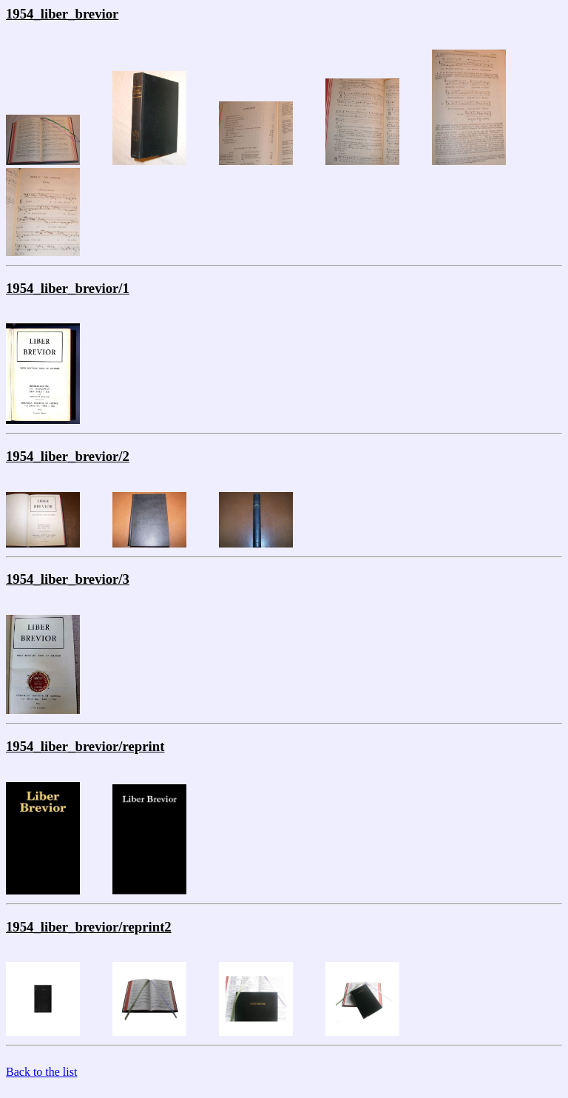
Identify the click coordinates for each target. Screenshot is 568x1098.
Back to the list (41, 1071)
